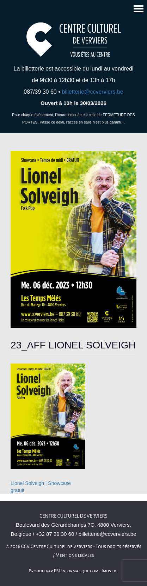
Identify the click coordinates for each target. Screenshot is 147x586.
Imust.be (110, 570)
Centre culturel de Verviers (73, 516)
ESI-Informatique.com (76, 570)
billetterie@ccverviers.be (92, 92)
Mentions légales (74, 555)
